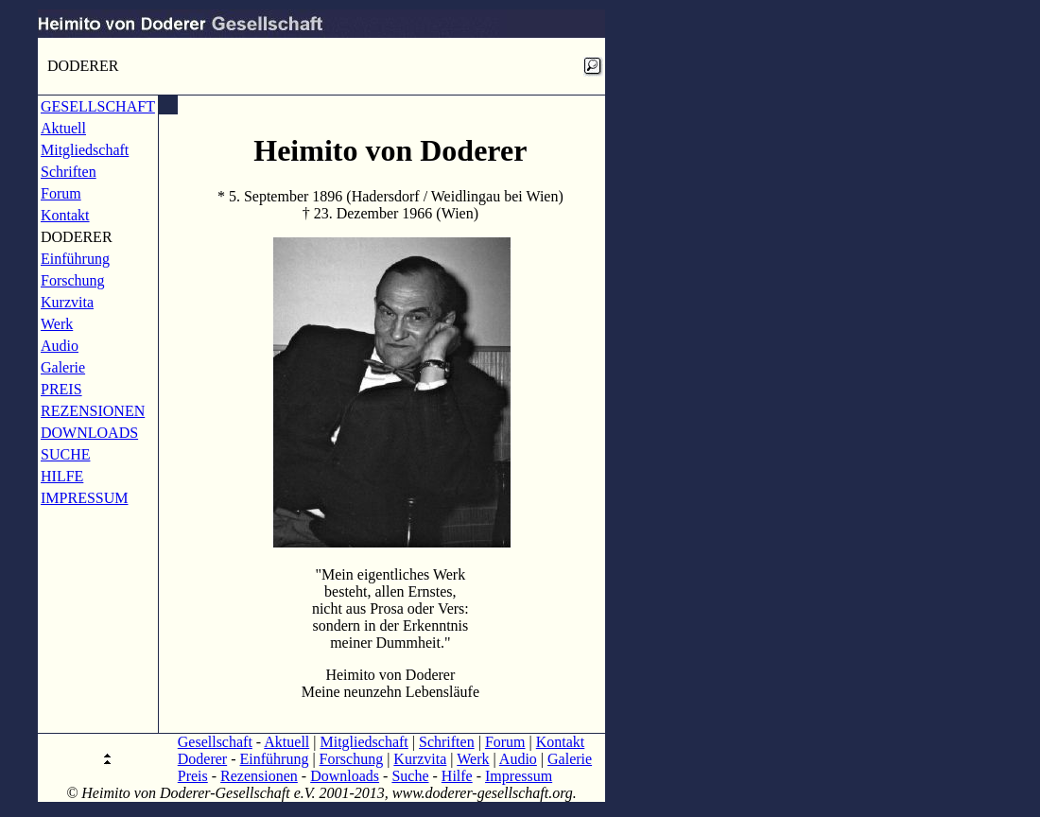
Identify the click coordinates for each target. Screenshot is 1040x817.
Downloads (344, 776)
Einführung (75, 259)
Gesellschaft (215, 742)
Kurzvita (67, 302)
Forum (61, 193)
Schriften (68, 172)
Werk (57, 324)
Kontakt (65, 215)
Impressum (518, 776)
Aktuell (63, 128)
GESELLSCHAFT (98, 106)
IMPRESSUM (84, 498)
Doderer (202, 759)
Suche (409, 776)
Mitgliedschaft (85, 150)
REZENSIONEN (93, 411)
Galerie (63, 367)
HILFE (62, 476)
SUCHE (65, 454)
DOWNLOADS (89, 433)
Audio (59, 346)
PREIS (61, 389)
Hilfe (457, 776)
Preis (193, 776)
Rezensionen (259, 776)
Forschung (73, 280)
